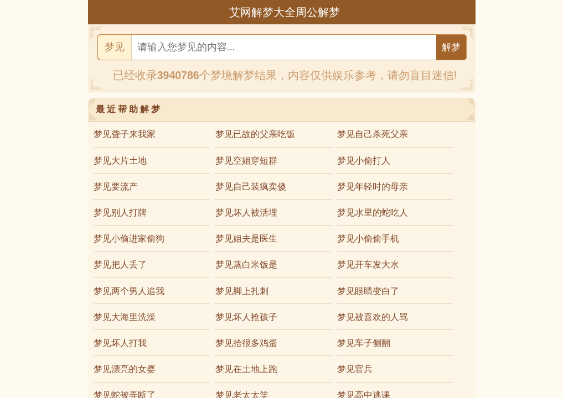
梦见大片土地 (120, 160)
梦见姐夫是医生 (246, 238)
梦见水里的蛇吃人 (372, 212)
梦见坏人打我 (120, 343)
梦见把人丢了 (120, 264)
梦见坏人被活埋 (246, 212)
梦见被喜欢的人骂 (372, 317)
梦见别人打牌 (120, 212)
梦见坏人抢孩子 (246, 317)
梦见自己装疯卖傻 (250, 186)
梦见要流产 (116, 186)
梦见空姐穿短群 (246, 160)
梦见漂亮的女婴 (125, 369)
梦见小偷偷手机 (368, 238)
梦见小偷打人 (363, 160)
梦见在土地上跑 (246, 369)
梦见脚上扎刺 (241, 291)
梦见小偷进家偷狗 (129, 238)
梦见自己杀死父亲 (372, 134)
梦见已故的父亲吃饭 (255, 134)
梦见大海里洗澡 (125, 317)
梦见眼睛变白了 (368, 291)
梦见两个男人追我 (129, 291)
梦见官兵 (355, 369)
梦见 (115, 47)
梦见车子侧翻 (363, 343)
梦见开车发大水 (368, 264)
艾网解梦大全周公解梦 (284, 12)
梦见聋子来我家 (125, 134)
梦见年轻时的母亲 (372, 186)
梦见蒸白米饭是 (246, 264)
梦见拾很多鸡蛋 (246, 343)
